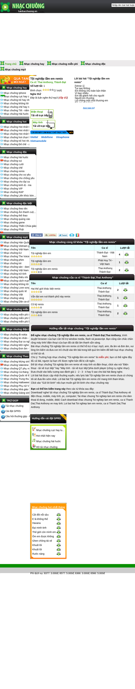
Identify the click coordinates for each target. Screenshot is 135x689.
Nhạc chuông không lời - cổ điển (20, 284)
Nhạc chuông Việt (13, 294)
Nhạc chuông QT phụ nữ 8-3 (19, 368)
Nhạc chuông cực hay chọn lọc (20, 96)
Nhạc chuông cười (14, 164)
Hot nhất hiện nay (45, 435)
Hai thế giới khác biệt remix (45, 288)
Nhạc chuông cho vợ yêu (17, 174)
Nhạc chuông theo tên (15, 208)
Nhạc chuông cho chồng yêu (19, 178)
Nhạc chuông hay (34, 64)
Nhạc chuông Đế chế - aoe (18, 144)
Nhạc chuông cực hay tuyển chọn (51, 430)
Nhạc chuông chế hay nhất (18, 107)
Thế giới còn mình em (44, 532)
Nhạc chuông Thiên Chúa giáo (20, 226)
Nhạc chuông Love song (17, 287)
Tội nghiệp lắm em (41, 253)
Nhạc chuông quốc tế (15, 291)
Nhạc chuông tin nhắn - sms (19, 338)
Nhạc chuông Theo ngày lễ (21, 357)
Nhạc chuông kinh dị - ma (17, 185)
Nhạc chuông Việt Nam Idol (18, 270)
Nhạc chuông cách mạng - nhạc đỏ (20, 280)
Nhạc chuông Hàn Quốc (17, 242)
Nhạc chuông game (14, 222)
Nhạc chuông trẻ (12, 263)
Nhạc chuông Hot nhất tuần (18, 130)
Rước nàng (38, 553)
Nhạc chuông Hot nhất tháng (19, 126)
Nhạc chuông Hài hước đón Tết (20, 113)
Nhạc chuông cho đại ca (17, 181)
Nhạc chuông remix (14, 171)
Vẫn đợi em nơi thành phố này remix (50, 296)
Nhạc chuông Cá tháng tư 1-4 (20, 372)
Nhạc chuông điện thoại (20, 329)
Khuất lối (37, 545)
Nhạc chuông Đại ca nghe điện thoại (20, 341)
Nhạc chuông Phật (14, 229)
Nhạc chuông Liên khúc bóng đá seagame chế (20, 195)
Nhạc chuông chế (13, 167)
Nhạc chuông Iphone (15, 93)
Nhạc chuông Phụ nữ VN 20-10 (20, 385)
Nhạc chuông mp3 (15, 69)
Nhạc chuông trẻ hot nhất (17, 140)
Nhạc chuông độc (95, 64)
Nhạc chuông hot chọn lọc (18, 137)
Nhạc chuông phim (14, 259)
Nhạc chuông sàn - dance (17, 266)
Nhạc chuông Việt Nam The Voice (20, 249)
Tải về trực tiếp (40, 113)
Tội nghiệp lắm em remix (44, 269)
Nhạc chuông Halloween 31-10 (20, 382)
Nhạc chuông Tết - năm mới (19, 110)
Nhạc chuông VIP (13, 188)
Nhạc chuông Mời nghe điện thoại (20, 345)
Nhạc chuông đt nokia (15, 334)
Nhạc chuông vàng (14, 298)
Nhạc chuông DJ (13, 253)
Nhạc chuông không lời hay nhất (20, 103)
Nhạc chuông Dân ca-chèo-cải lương (20, 301)
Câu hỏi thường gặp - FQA (19, 416)
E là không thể (40, 519)
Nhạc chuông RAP (14, 192)
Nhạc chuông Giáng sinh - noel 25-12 (20, 392)
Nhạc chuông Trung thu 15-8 (19, 379)
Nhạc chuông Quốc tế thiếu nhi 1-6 (20, 375)
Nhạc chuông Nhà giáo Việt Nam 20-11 (20, 389)
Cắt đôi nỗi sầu (40, 514)
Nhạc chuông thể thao (15, 215)
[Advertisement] (82, 476)
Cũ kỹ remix (37, 304)
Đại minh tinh (39, 527)
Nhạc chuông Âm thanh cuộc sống (20, 212)
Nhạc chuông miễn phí (65, 64)
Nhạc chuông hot (17, 121)
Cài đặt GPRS (13, 411)
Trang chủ (10, 64)
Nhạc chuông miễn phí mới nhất (20, 314)
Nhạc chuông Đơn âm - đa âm (20, 348)
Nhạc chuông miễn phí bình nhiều (20, 321)
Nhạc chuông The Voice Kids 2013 (20, 256)
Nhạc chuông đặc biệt (19, 203)
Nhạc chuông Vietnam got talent (20, 246)
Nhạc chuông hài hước (16, 157)
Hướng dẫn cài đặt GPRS (46, 418)
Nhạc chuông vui (13, 160)
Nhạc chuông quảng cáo (17, 219)
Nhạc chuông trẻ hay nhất (18, 100)
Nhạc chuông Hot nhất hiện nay (20, 133)
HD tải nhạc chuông (46, 447)
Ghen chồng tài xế (42, 540)
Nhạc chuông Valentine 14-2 (19, 365)
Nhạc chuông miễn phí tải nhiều (20, 318)
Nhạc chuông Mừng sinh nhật (20, 361)
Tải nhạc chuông (14, 405)
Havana (36, 523)
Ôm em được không (43, 536)
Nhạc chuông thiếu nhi (16, 277)
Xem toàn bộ (88, 108)
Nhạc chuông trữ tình (15, 273)
